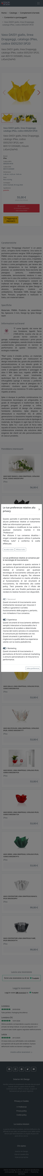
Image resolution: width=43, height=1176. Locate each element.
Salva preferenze (33, 668)
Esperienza (12, 619)
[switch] (5, 620)
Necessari (11, 599)
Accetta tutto (9, 549)
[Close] (39, 509)
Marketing (11, 648)
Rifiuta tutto (20, 549)
